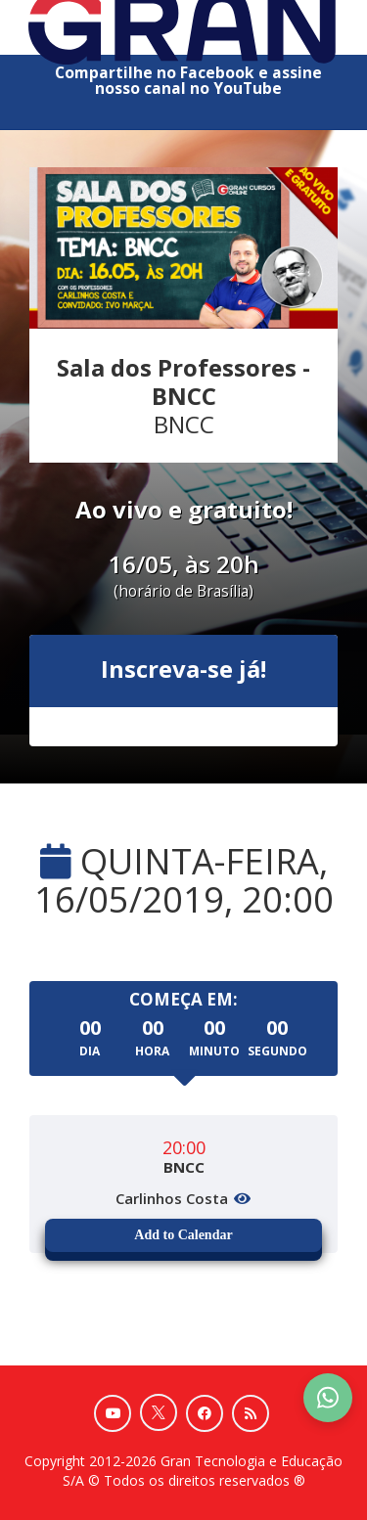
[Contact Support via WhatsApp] (327, 1397)
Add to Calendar (183, 1235)
